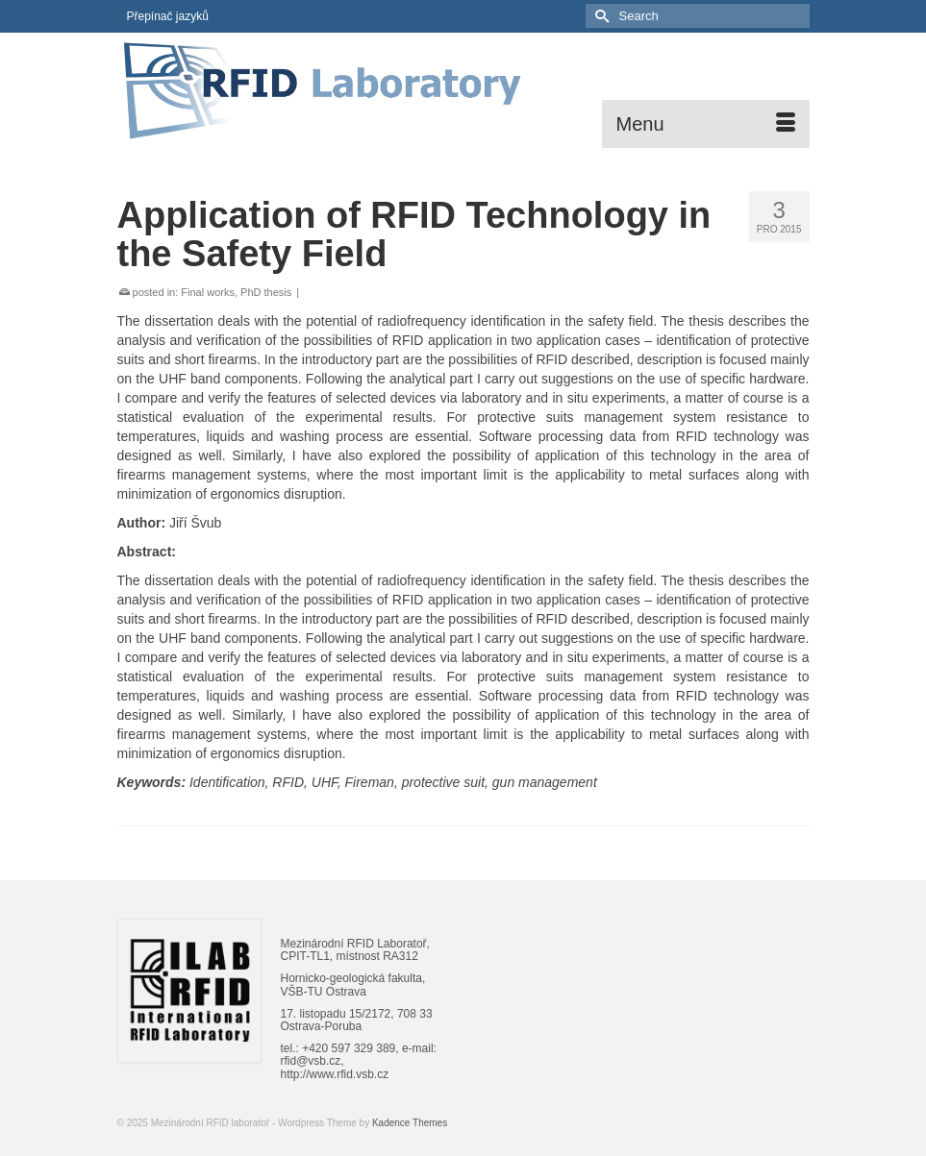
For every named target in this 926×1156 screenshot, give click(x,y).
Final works (208, 292)
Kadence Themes (409, 1123)
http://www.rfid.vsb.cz (335, 1074)
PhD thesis (265, 292)
